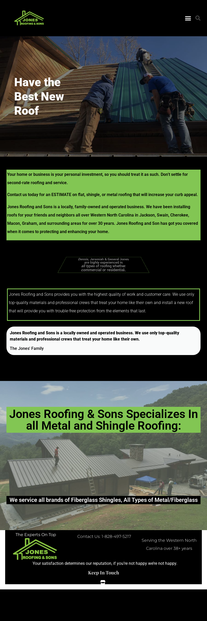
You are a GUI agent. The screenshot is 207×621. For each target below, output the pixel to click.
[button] (188, 18)
